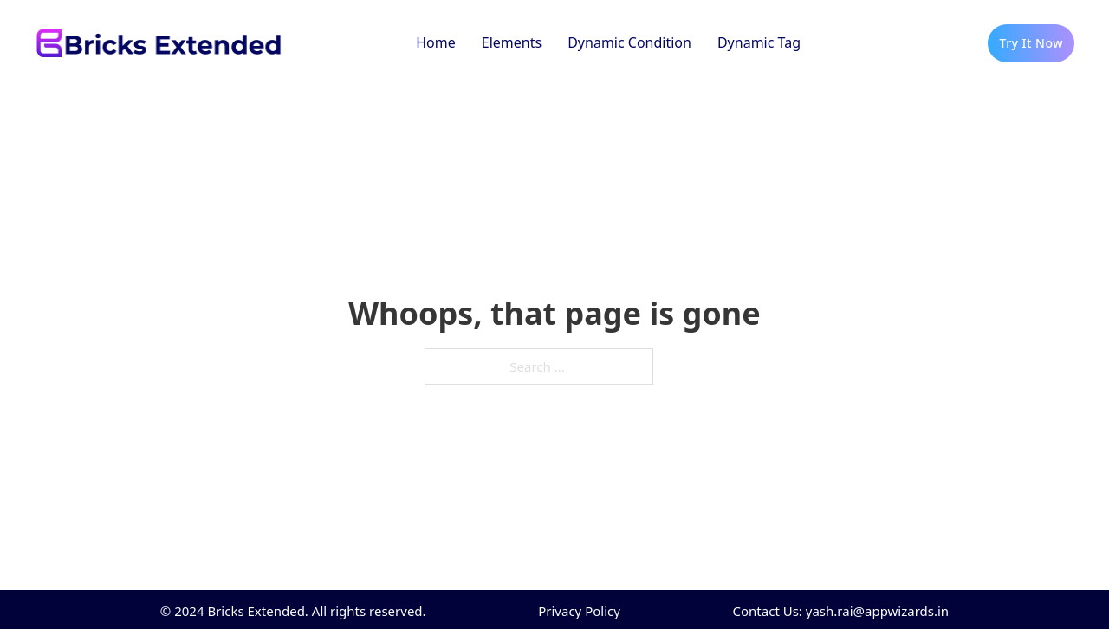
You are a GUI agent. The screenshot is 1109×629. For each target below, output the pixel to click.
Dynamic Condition (629, 42)
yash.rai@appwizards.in (877, 610)
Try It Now (1031, 43)
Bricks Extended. (257, 610)
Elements (512, 42)
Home (436, 42)
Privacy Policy (579, 610)
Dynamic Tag (759, 42)
